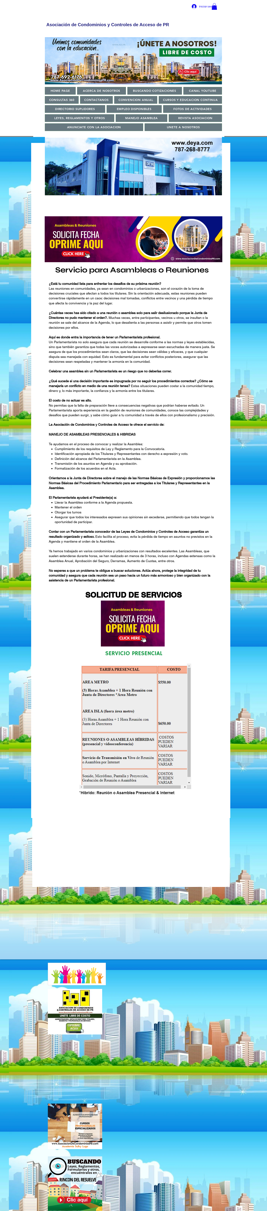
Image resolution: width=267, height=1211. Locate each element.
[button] (214, 6)
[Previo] (50, 311)
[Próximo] (195, 311)
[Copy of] (119, 193)
